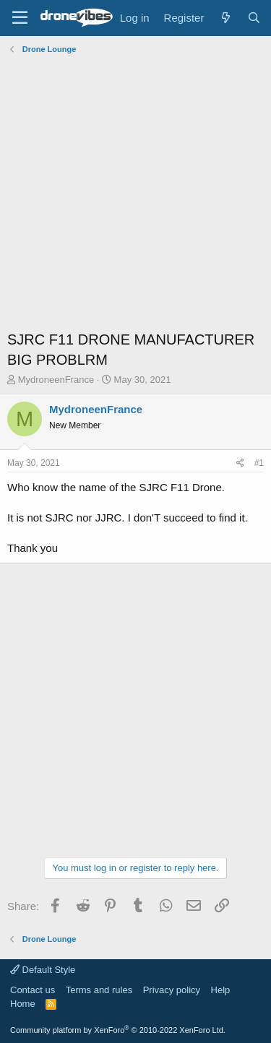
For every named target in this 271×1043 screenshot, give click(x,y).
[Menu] (20, 18)
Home (22, 1003)
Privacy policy (171, 989)
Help (221, 989)
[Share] (240, 463)
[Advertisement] (135, 194)
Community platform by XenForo (117, 1030)
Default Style (42, 969)
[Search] (254, 17)
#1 (259, 463)
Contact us (32, 989)
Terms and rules (99, 989)
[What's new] (225, 17)
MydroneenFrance (56, 379)
